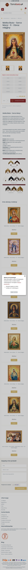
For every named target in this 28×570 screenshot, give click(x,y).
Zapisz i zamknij (14, 292)
